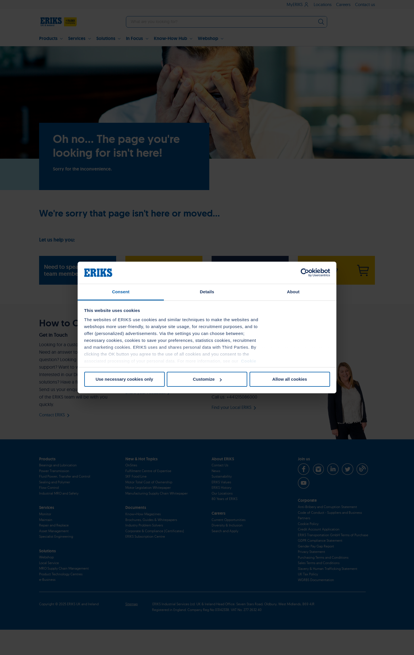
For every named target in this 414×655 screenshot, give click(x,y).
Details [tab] (207, 291)
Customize (207, 379)
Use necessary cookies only (124, 379)
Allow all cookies (289, 379)
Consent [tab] (121, 291)
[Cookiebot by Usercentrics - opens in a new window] (305, 272)
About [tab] (293, 291)
